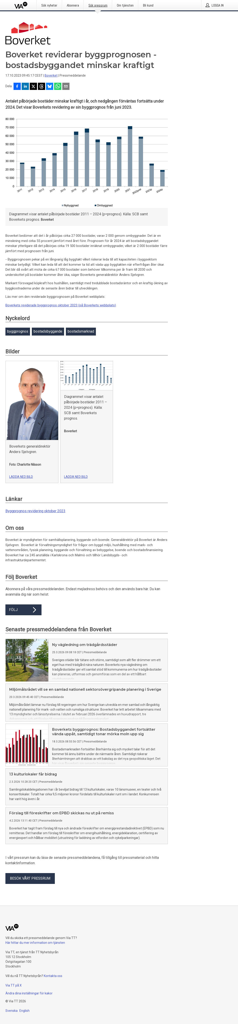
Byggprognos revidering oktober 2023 (35, 511)
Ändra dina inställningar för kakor (29, 993)
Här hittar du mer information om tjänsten (35, 942)
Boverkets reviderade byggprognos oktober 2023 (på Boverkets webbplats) (60, 305)
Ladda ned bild (21, 477)
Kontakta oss (53, 976)
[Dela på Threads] (41, 87)
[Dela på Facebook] (17, 87)
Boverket (51, 75)
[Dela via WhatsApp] (57, 87)
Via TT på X (13, 985)
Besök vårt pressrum (30, 878)
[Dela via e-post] (65, 87)
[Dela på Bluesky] (49, 87)
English (24, 1010)
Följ (23, 609)
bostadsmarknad (81, 331)
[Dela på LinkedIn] (25, 87)
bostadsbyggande (48, 331)
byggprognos (17, 331)
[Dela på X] (33, 87)
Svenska (11, 1010)
